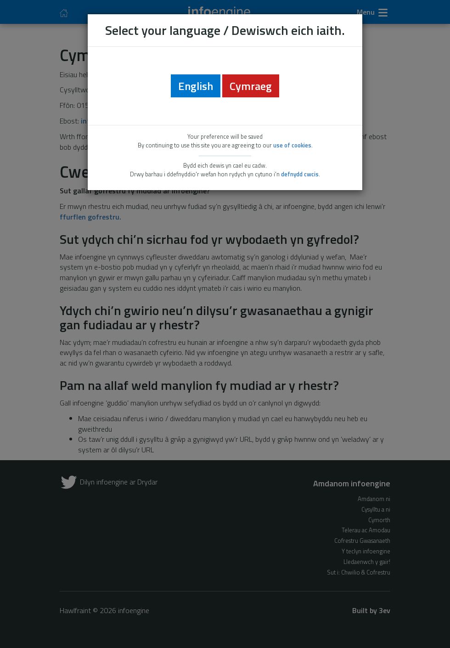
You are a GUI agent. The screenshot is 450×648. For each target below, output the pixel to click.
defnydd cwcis (300, 174)
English (195, 86)
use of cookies (292, 145)
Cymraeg (251, 86)
